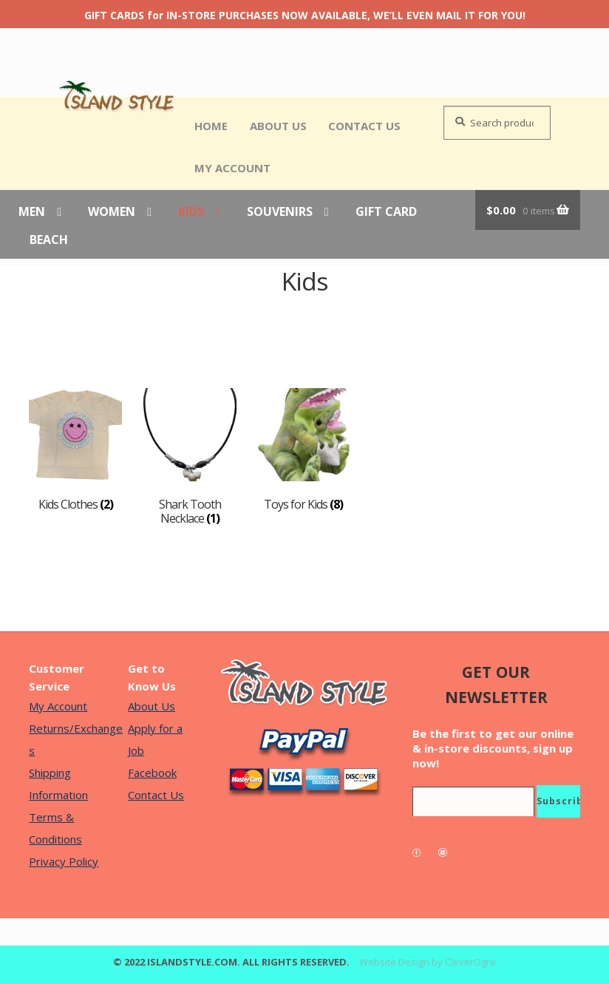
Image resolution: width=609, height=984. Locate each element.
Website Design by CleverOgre (427, 961)
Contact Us (364, 125)
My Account (232, 167)
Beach (49, 240)
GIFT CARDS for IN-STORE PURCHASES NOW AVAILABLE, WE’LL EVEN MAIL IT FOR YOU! (304, 15)
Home (211, 125)
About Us (278, 125)
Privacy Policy (63, 861)
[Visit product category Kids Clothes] (75, 450)
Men (31, 212)
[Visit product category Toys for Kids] (303, 450)
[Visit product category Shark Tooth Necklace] (190, 457)
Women (111, 212)
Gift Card (386, 212)
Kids (191, 212)
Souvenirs (280, 212)
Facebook (152, 772)
